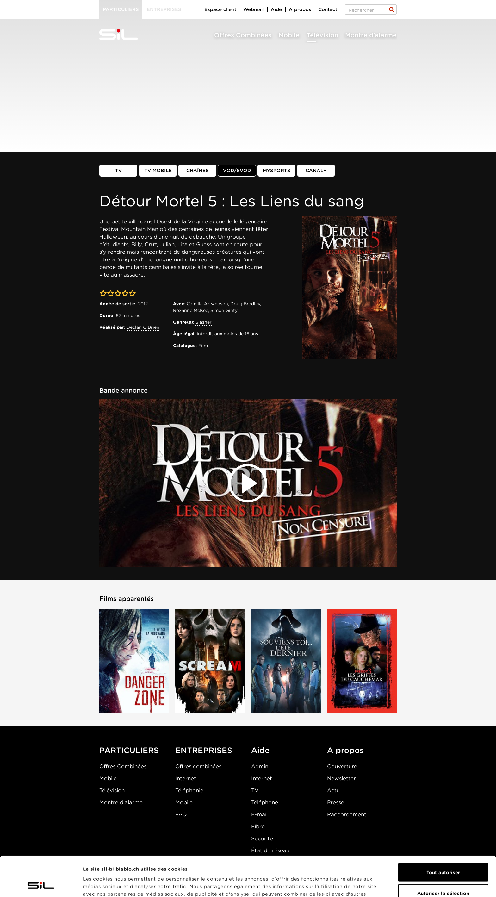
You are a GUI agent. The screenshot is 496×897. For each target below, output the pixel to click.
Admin (259, 766)
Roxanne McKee (190, 310)
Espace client (220, 9)
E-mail (259, 814)
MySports (276, 170)
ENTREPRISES (203, 750)
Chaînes (197, 170)
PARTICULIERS (129, 750)
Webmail (253, 9)
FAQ (181, 814)
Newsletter (341, 778)
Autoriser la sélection (443, 856)
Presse (335, 802)
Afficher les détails (356, 885)
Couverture (342, 766)
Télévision (322, 35)
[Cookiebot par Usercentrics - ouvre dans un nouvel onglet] (41, 884)
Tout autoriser (443, 835)
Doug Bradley (245, 303)
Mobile (289, 35)
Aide (276, 9)
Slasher (203, 322)
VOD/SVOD (237, 170)
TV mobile (158, 170)
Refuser (443, 876)
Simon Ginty (224, 310)
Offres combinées (198, 766)
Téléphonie (189, 790)
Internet (185, 778)
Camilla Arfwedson (207, 303)
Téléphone (264, 802)
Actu (333, 790)
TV (118, 170)
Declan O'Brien (143, 327)
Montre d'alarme (371, 35)
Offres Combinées (242, 35)
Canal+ (316, 170)
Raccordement (346, 814)
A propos (300, 9)
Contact (327, 9)
